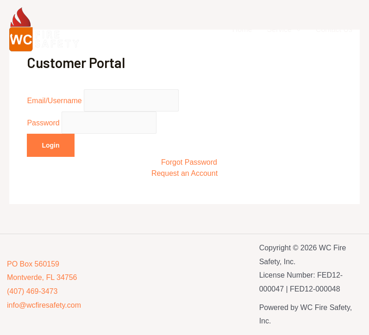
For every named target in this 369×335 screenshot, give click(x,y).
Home (242, 29)
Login (50, 145)
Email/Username (103, 101)
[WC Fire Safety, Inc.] (46, 29)
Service (279, 29)
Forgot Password (189, 162)
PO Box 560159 (33, 264)
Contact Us (334, 29)
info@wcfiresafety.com (44, 305)
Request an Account (184, 173)
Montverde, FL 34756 (42, 277)
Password (91, 123)
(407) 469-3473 (32, 291)
